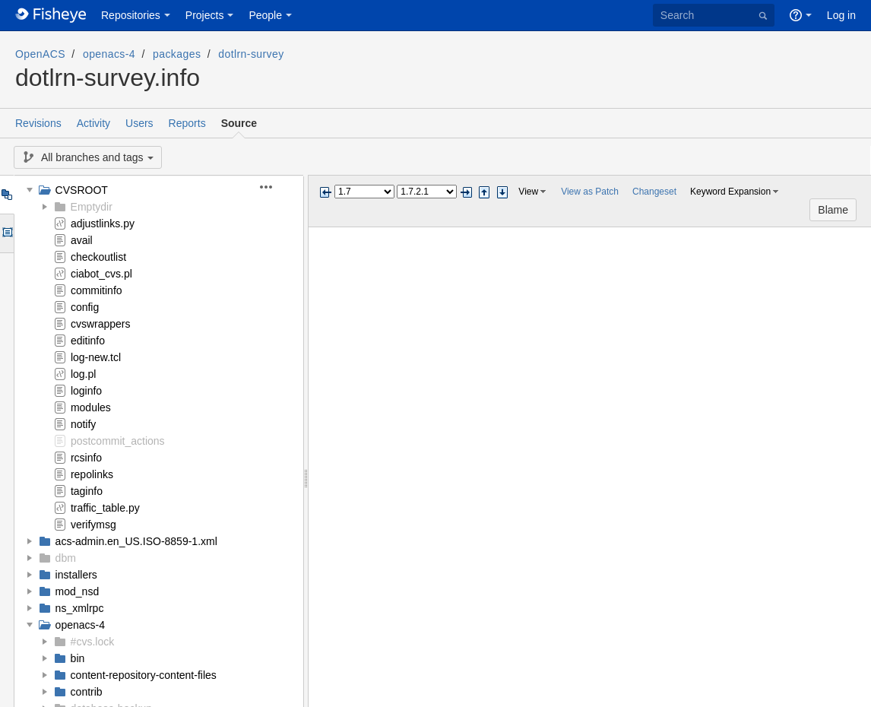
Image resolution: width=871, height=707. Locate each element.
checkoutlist (98, 257)
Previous (325, 192)
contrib (87, 692)
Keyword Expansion (730, 191)
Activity (93, 123)
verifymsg (93, 524)
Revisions (38, 123)
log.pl (83, 374)
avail (82, 240)
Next (466, 192)
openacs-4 (109, 54)
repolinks (92, 474)
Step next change (502, 192)
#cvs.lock (93, 642)
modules (91, 407)
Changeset (654, 191)
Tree (6, 195)
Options (6, 233)
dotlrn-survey (250, 54)
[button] (275, 187)
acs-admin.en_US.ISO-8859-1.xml (136, 541)
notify (83, 424)
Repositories (130, 15)
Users (139, 123)
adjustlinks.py (103, 223)
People (265, 15)
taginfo (87, 491)
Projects (204, 15)
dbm (65, 558)
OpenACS (40, 54)
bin (78, 658)
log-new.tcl (96, 357)
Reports (187, 123)
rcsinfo (86, 458)
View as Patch (590, 191)
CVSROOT (81, 190)
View (528, 191)
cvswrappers (101, 324)
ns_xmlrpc (79, 608)
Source (239, 123)
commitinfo (96, 290)
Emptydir (91, 207)
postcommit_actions (118, 441)
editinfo (88, 340)
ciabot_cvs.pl (101, 274)
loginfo (86, 391)
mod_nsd (77, 591)
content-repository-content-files (144, 675)
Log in (841, 15)
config (85, 307)
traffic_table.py (105, 508)
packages (177, 54)
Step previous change (484, 192)
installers (76, 575)
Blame (833, 210)
